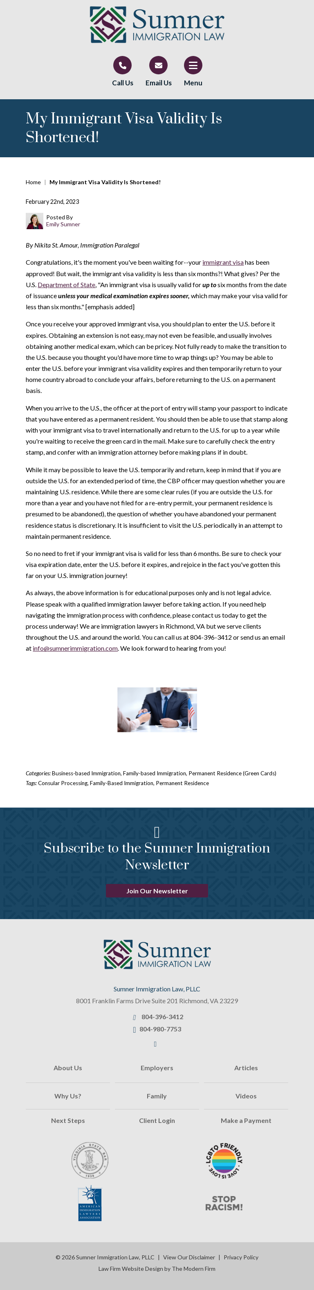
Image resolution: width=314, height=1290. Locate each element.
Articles (246, 1067)
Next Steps (68, 1120)
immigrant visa (223, 262)
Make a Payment (246, 1120)
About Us (68, 1067)
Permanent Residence (182, 783)
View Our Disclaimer (189, 1257)
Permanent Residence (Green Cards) (232, 773)
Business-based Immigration (86, 773)
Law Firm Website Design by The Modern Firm (157, 1268)
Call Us (122, 82)
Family (157, 1096)
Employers (157, 1067)
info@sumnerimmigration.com (75, 648)
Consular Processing (62, 783)
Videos (246, 1096)
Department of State (66, 284)
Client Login (157, 1120)
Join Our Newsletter (157, 891)
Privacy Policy (241, 1257)
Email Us (159, 82)
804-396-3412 (162, 1016)
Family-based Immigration (154, 773)
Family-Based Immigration (121, 783)
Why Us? (67, 1096)
